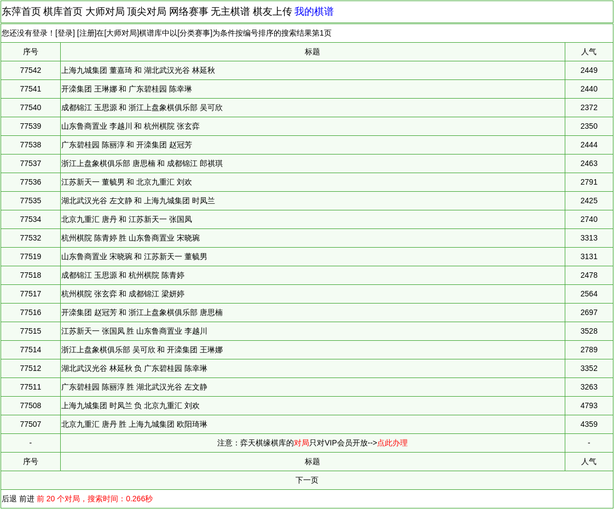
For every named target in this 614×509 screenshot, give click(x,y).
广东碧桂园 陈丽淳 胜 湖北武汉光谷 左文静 (134, 386)
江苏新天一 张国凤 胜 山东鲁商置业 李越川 (134, 331)
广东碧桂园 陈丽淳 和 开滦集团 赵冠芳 (127, 144)
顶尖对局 (146, 11)
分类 (187, 32)
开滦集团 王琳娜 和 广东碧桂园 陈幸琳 (127, 88)
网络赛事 (188, 11)
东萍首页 (21, 11)
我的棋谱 (314, 11)
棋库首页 (63, 11)
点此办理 (392, 442)
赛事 (202, 32)
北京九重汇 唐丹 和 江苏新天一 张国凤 (127, 219)
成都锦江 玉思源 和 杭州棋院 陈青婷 (123, 275)
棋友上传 (272, 11)
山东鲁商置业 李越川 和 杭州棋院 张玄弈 (130, 126)
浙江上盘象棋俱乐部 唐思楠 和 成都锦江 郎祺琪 (142, 163)
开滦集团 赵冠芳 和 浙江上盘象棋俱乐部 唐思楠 (142, 312)
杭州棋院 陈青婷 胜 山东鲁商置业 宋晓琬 (130, 237)
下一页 (307, 480)
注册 (87, 32)
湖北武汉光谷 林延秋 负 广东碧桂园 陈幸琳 (134, 368)
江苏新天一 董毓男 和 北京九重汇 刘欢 (127, 182)
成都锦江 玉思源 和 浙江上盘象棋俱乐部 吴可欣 (142, 107)
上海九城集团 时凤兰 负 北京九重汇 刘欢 (130, 405)
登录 (65, 32)
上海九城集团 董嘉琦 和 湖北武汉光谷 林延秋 (138, 70)
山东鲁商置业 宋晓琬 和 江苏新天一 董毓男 (134, 256)
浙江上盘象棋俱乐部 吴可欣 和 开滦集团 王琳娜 (142, 349)
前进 (26, 498)
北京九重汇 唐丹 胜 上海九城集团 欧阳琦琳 (134, 424)
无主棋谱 (230, 11)
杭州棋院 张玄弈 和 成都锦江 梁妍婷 (123, 293)
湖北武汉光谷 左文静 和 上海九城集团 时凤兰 (138, 200)
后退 (9, 498)
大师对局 (105, 11)
